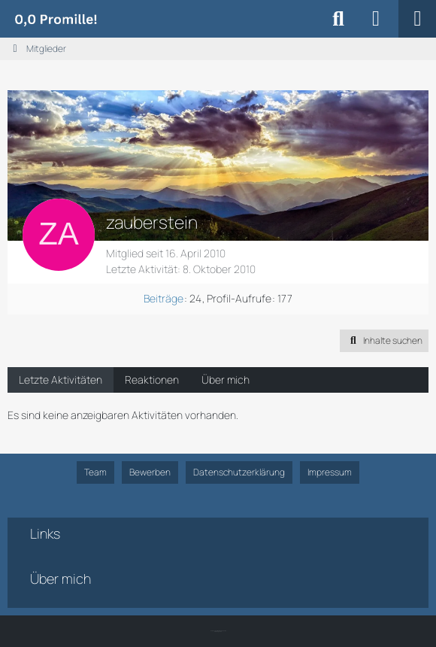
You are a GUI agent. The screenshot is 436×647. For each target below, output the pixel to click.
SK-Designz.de (218, 631)
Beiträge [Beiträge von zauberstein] (163, 298)
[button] (384, 341)
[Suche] (338, 19)
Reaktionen (152, 379)
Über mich (225, 379)
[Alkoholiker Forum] (56, 19)
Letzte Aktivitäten (60, 379)
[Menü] (417, 19)
